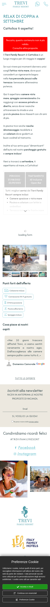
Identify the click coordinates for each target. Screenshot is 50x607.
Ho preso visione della (26, 422)
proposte (18, 398)
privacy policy (33, 422)
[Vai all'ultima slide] (7, 258)
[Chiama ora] (46, 4)
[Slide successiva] (42, 257)
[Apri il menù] (4, 4)
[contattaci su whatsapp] (37, 4)
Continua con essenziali (25, 593)
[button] (7, 274)
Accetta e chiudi (25, 587)
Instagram (25, 453)
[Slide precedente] (38, 329)
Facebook (25, 447)
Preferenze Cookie (25, 600)
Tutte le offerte (25, 378)
